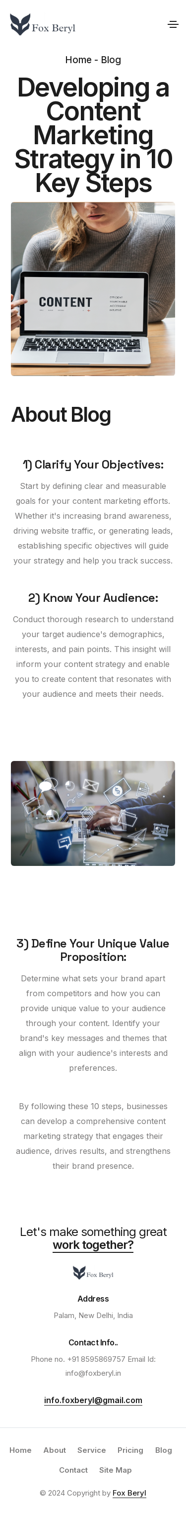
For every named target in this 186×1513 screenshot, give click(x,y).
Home (20, 1450)
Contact (73, 1470)
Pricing (130, 1450)
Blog (163, 1450)
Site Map (115, 1470)
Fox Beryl (129, 1493)
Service (91, 1450)
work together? (93, 1244)
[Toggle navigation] (173, 24)
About (54, 1450)
